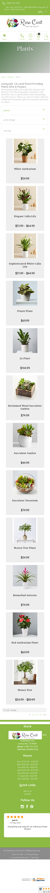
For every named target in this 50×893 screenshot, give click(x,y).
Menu (4, 39)
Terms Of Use (17, 854)
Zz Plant (25, 358)
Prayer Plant (25, 311)
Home (3, 77)
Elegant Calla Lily (25, 216)
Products (10, 77)
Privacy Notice (32, 854)
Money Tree (25, 690)
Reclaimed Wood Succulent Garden (25, 407)
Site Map (35, 857)
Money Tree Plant (25, 547)
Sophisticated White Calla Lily (25, 265)
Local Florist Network (19, 857)
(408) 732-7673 (13, 3)
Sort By (7, 130)
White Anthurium (25, 168)
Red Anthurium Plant (25, 642)
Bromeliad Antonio (25, 595)
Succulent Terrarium (25, 500)
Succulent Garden (25, 453)
